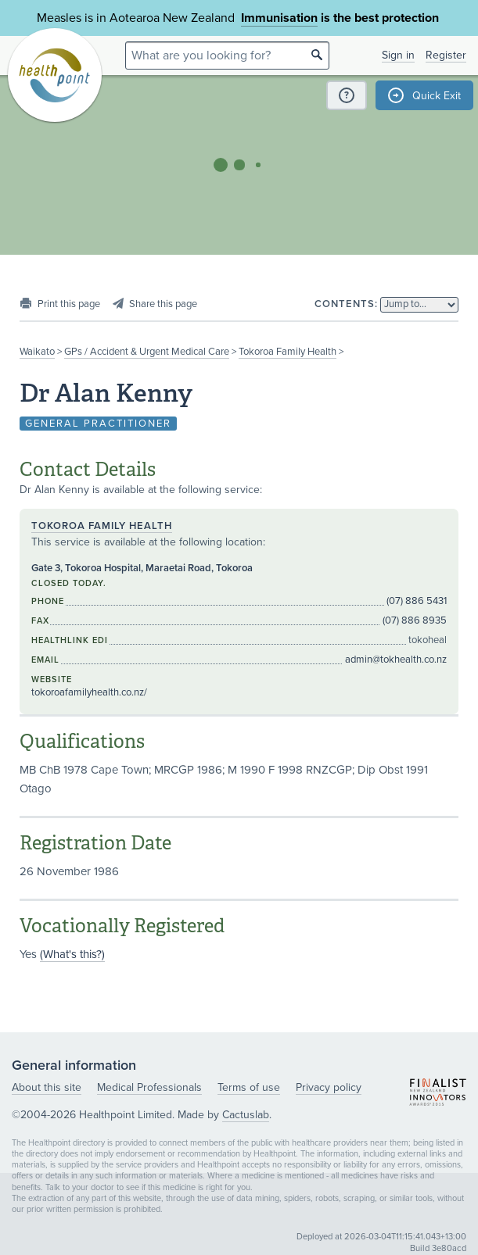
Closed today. (68, 583)
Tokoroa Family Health (287, 351)
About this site (46, 1087)
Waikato (37, 351)
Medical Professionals (149, 1087)
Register (446, 55)
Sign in (398, 55)
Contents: (346, 304)
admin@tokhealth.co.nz (396, 659)
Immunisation (279, 18)
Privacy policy (328, 1087)
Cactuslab (245, 1114)
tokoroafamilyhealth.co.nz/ (89, 692)
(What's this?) (72, 954)
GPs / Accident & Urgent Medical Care (146, 351)
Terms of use (248, 1087)
